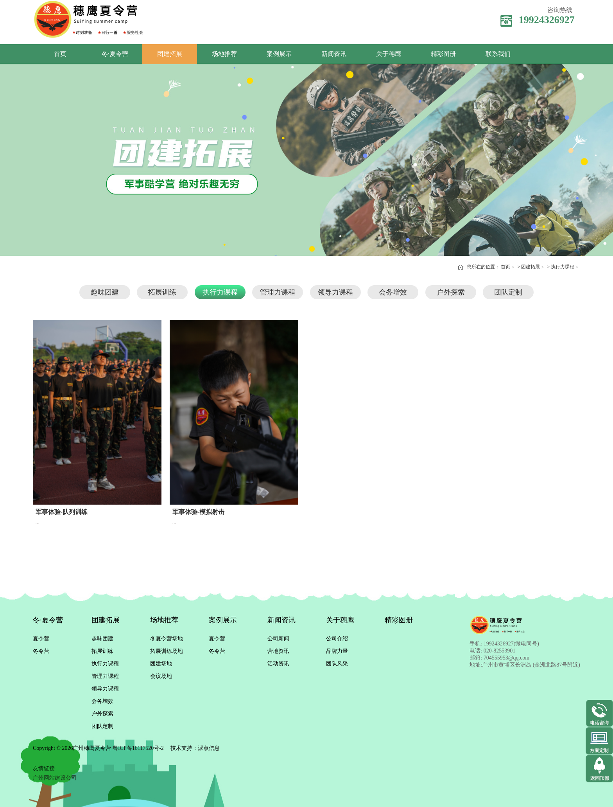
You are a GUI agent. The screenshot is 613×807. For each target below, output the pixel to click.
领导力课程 (335, 292)
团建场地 (161, 664)
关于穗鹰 (388, 53)
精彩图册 (443, 53)
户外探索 (451, 292)
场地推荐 (224, 53)
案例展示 (279, 53)
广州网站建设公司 (55, 778)
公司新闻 (278, 639)
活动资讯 (278, 664)
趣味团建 (105, 292)
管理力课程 (277, 292)
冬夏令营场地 (166, 639)
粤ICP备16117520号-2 (138, 748)
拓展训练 (162, 292)
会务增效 (393, 292)
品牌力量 (337, 651)
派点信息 (209, 748)
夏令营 (41, 639)
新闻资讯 (333, 53)
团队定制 (508, 292)
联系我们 (498, 53)
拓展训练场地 (166, 651)
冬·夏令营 (115, 53)
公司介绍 (337, 639)
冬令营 (41, 651)
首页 (60, 53)
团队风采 (337, 664)
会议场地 (161, 676)
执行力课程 (562, 267)
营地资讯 (278, 651)
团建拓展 (169, 53)
